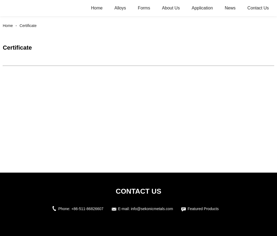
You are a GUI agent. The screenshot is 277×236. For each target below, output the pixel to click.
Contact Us (258, 8)
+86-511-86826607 (87, 209)
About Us (171, 8)
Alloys (120, 8)
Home (97, 8)
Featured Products (203, 209)
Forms (144, 8)
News (230, 8)
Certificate (28, 25)
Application (202, 8)
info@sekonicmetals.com (152, 209)
